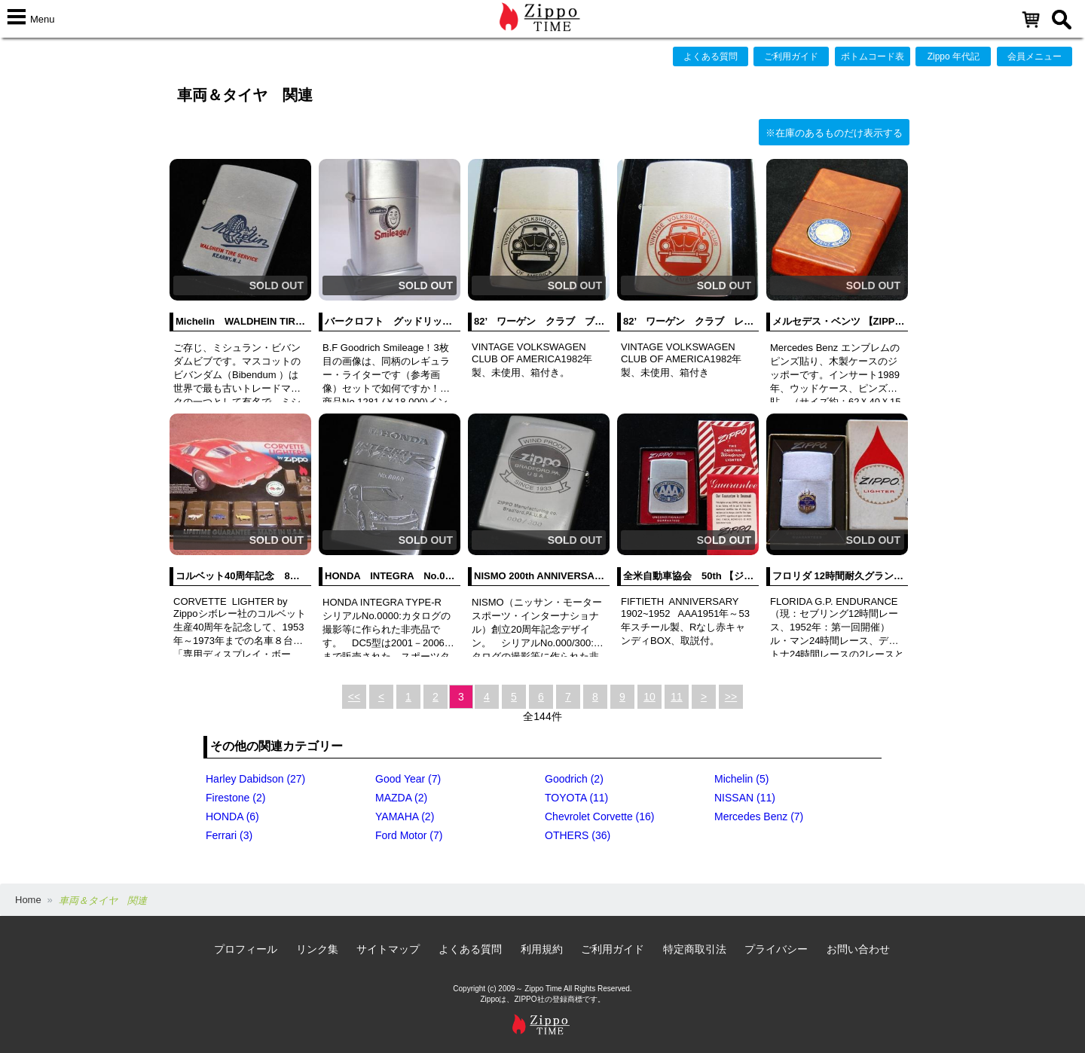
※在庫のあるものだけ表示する (834, 133)
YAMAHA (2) (404, 816)
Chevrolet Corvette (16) (600, 816)
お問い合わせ (858, 949)
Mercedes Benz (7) (758, 816)
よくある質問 (710, 56)
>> (731, 697)
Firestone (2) (235, 798)
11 (677, 697)
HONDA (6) (232, 816)
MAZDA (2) (401, 798)
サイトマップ (388, 949)
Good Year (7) (408, 779)
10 (649, 697)
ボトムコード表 (872, 56)
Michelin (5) (741, 779)
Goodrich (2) (574, 779)
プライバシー (776, 949)
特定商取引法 (694, 949)
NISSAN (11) (744, 798)
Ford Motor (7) (408, 835)
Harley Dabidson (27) (255, 779)
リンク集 (317, 949)
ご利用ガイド (791, 56)
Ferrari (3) (229, 835)
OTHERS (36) (577, 835)
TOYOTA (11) (576, 798)
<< (354, 697)
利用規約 (542, 949)
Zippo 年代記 (954, 56)
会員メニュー (1034, 56)
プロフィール (245, 949)
